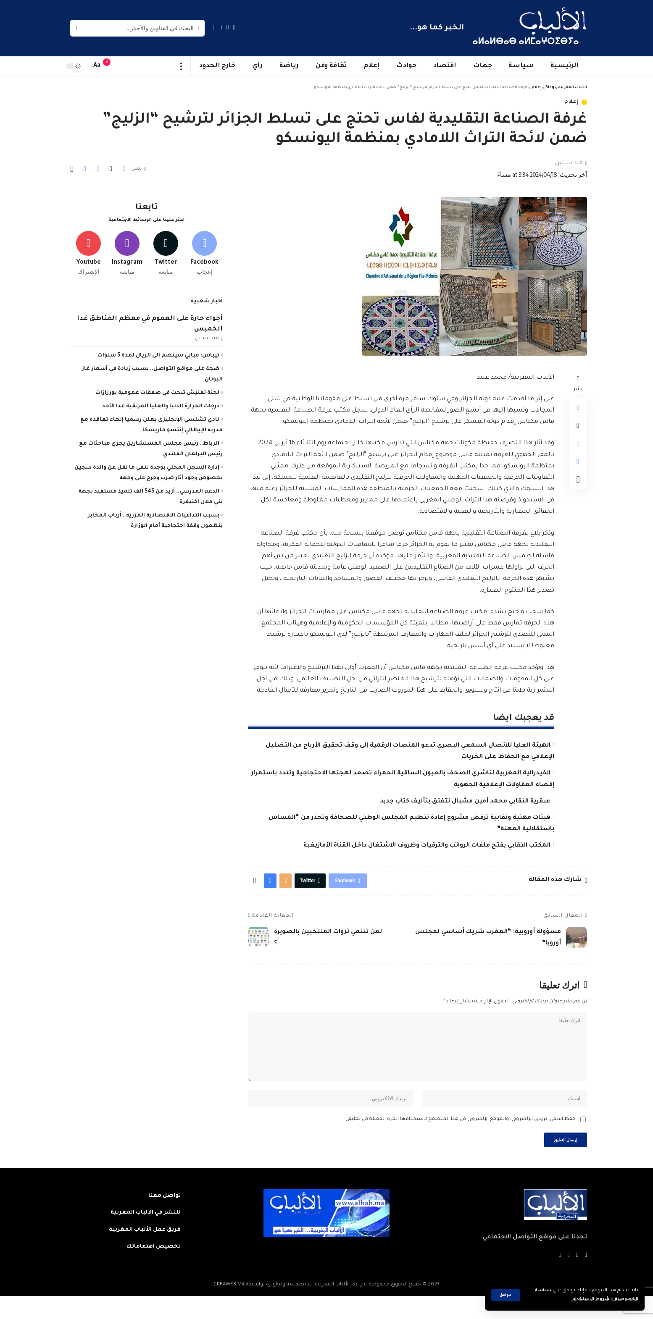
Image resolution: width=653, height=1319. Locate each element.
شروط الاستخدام (583, 1299)
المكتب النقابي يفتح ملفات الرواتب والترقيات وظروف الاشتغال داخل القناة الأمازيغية (426, 845)
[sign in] (123, 66)
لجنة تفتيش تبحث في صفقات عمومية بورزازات (157, 390)
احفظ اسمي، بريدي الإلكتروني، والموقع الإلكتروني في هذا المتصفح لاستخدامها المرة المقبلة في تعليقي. (460, 1139)
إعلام (571, 102)
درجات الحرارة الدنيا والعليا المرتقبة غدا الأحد (160, 403)
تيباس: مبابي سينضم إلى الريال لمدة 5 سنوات (158, 353)
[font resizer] (97, 66)
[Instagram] (214, 27)
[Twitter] (227, 27)
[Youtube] (88, 249)
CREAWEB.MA (229, 1308)
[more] (181, 66)
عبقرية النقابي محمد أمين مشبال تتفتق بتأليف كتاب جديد (465, 801)
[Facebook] (234, 27)
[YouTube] (221, 27)
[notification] (111, 66)
